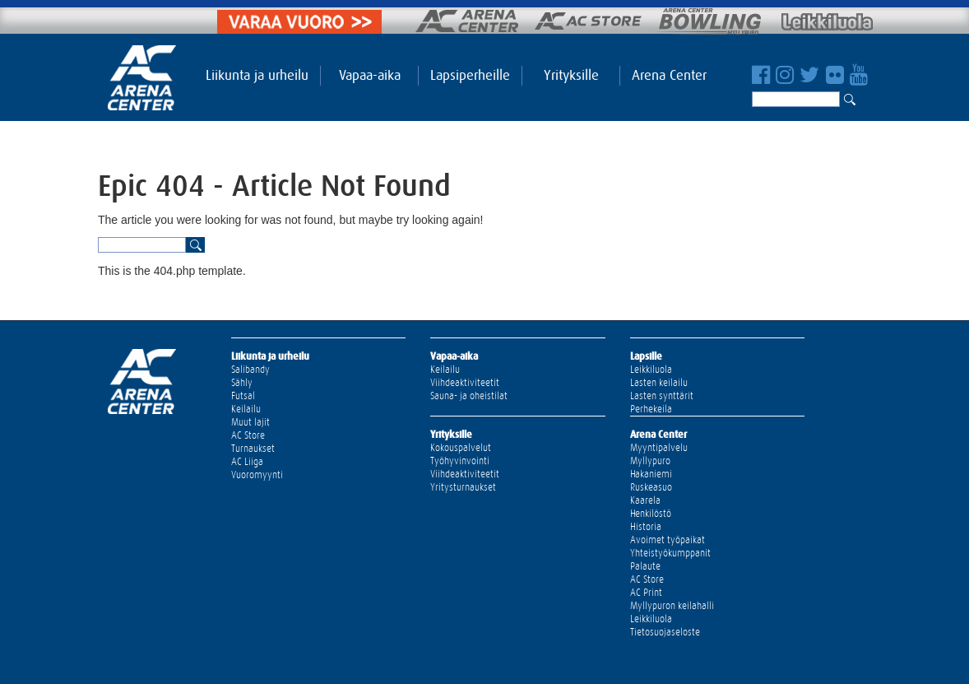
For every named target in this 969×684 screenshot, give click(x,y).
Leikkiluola (651, 369)
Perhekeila (651, 409)
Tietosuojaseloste (665, 632)
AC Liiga (247, 462)
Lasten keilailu (659, 383)
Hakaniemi (651, 474)
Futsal (243, 396)
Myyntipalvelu (659, 448)
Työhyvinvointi (459, 461)
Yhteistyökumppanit (670, 553)
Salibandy (250, 369)
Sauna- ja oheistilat (469, 396)
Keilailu (246, 409)
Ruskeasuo (651, 487)
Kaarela (645, 500)
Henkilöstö (650, 513)
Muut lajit (250, 422)
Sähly (242, 383)
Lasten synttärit (661, 396)
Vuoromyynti (257, 475)
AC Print (646, 592)
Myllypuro (650, 461)
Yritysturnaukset (463, 487)
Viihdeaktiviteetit (464, 383)
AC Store (248, 435)
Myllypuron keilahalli (672, 606)
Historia (645, 527)
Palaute (645, 566)
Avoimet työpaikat (667, 540)
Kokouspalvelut (460, 448)
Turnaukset (253, 448)
